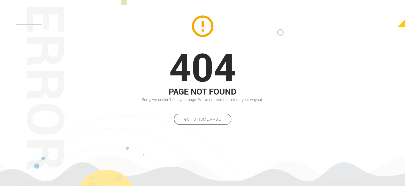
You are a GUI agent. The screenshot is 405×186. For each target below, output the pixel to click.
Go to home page (202, 119)
